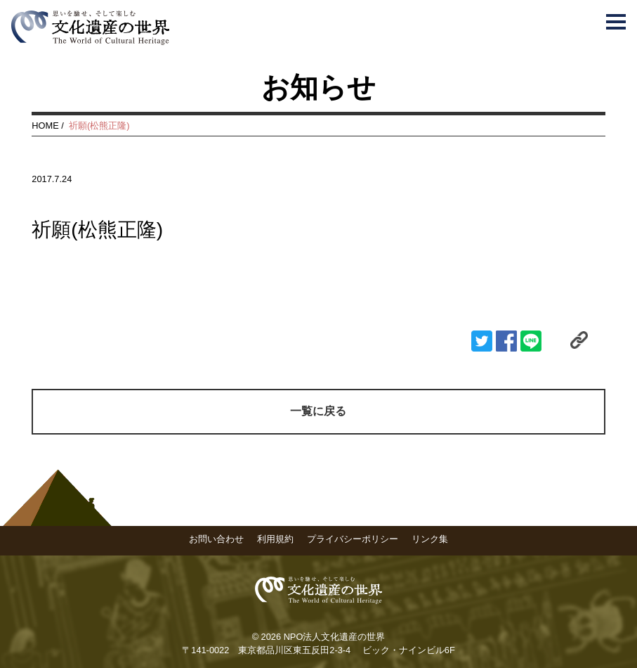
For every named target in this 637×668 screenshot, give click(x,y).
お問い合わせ (216, 539)
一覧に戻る (318, 411)
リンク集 (430, 539)
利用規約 (275, 539)
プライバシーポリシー (352, 539)
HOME (45, 125)
